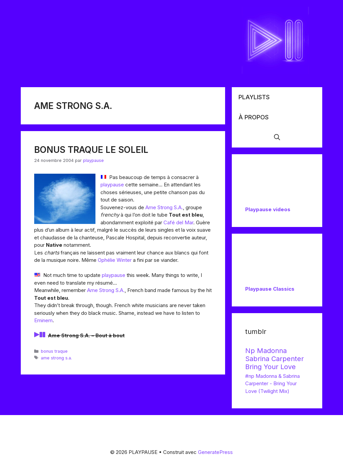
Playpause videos (267, 209)
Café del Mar (178, 222)
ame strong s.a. (56, 357)
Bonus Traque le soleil (91, 149)
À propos (253, 117)
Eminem (43, 320)
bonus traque (54, 351)
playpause (112, 184)
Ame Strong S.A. (164, 207)
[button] (277, 137)
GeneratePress (215, 452)
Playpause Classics (269, 289)
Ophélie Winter (115, 260)
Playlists (254, 97)
